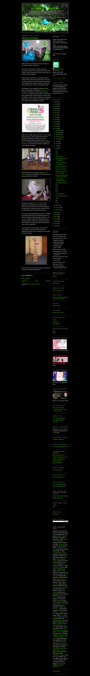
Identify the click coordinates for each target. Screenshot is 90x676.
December (58, 130)
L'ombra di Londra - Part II (59, 552)
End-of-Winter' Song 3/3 (61, 182)
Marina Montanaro (59, 68)
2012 (55, 214)
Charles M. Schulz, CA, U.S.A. (60, 457)
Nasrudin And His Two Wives (60, 587)
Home (36, 281)
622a (57, 154)
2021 (55, 112)
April (57, 147)
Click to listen (56, 283)
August (57, 139)
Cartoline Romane (61, 579)
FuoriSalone (25, 93)
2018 (55, 119)
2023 (55, 108)
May (57, 145)
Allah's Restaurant (62, 536)
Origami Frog (56, 514)
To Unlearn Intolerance (58, 439)
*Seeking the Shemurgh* (59, 620)
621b (57, 189)
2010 (55, 219)
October (58, 134)
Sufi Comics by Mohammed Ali (60, 446)
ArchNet (55, 505)
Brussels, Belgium (57, 460)
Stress (65, 555)
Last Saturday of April (58, 477)
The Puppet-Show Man (58, 420)
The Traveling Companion (59, 418)
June (57, 143)
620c (57, 200)
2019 (55, 117)
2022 (55, 110)
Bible (54, 331)
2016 (55, 124)
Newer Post (24, 281)
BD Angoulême (56, 323)
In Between (59, 600)
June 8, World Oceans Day (59, 486)
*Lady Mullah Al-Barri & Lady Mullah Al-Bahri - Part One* (60, 625)
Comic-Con (55, 321)
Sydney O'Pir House (58, 498)
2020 (55, 115)
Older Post (48, 281)
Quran (54, 332)
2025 (55, 104)
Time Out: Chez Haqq (58, 567)
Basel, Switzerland (57, 462)
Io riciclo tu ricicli (44, 90)
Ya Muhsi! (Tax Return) (61, 162)
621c (57, 187)
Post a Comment (26, 278)
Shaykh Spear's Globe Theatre (60, 496)
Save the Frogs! (59, 156)
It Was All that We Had (61, 166)
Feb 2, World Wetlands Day (59, 484)
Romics (54, 319)
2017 (55, 121)
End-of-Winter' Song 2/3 (61, 196)
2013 (55, 212)
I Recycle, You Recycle (30, 38)
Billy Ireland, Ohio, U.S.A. (59, 455)
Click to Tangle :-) (57, 305)
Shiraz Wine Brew (62, 544)
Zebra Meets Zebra (60, 193)
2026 (55, 101)
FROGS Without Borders (45, 7)
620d (57, 198)
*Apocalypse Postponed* (59, 655)
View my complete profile (59, 78)
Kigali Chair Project (38, 203)
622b (57, 152)
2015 (55, 126)
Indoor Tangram (59, 164)
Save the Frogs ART (58, 470)
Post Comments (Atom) (34, 284)
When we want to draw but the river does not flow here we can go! (59, 409)
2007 (55, 225)
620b (57, 202)
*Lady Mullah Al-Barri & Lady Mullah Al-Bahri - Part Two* (60, 630)
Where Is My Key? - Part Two (60, 603)
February (58, 207)
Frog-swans (60, 429)
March (57, 205)
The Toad (55, 422)
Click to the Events (57, 290)
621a (57, 191)
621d (57, 185)
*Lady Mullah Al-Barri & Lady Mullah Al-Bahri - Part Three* (60, 637)
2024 (55, 106)
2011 (55, 217)
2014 (55, 128)
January (58, 209)
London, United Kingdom (59, 459)
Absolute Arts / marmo (58, 312)
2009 (55, 221)
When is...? (55, 276)
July (57, 141)
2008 (55, 223)
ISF (53, 507)
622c (57, 149)
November (58, 132)
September (58, 136)
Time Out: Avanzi (61, 570)
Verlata (25, 143)
